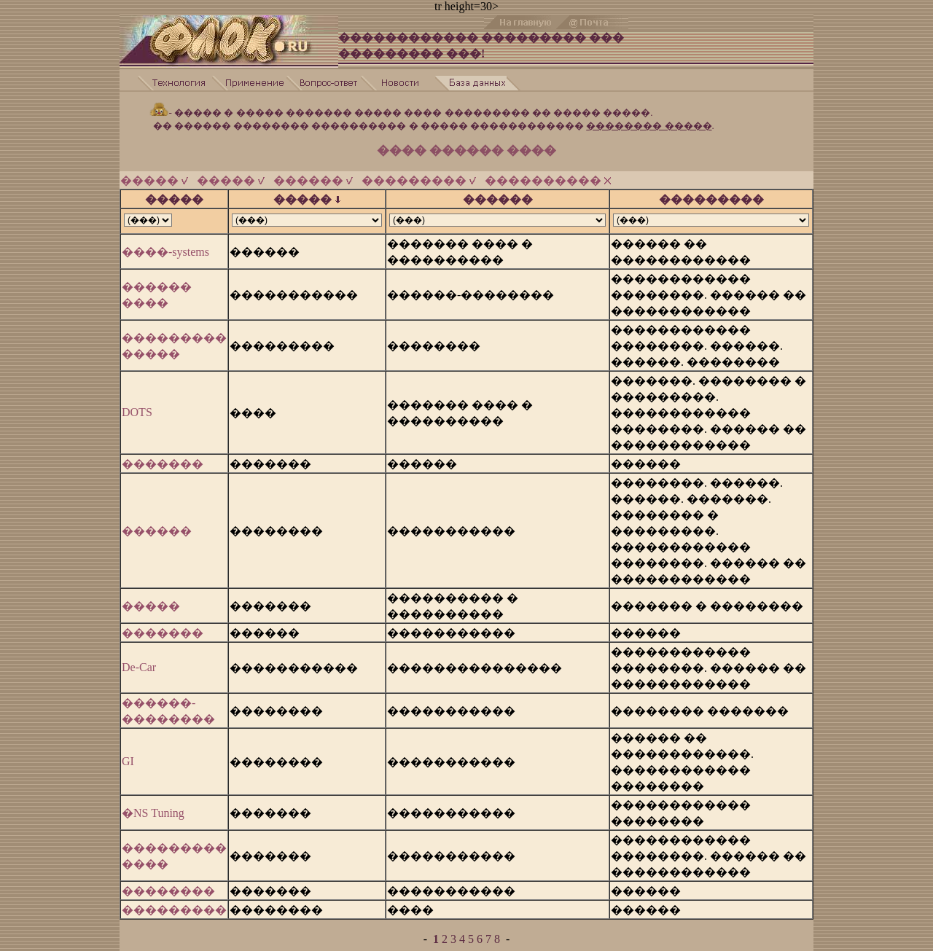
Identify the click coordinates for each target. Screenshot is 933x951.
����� (154, 174)
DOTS (137, 405)
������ (313, 174)
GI (128, 754)
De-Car (139, 660)
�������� (168, 884)
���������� (548, 174)
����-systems (165, 245)
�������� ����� (648, 119)
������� (162, 457)
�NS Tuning (153, 806)
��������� (419, 174)
